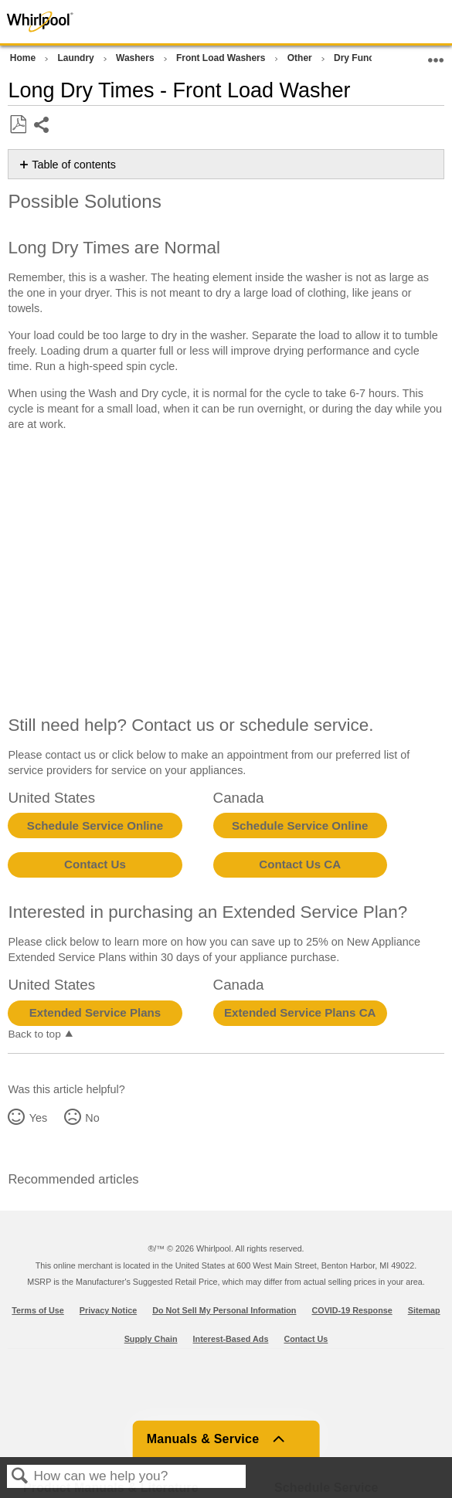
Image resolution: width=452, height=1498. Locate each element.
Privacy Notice (108, 1310)
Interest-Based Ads (231, 1338)
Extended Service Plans (95, 1012)
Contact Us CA (300, 864)
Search (20, 1477)
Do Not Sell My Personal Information (224, 1310)
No (92, 1118)
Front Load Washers (222, 58)
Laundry (77, 58)
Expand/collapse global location (435, 55)
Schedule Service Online (95, 825)
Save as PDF (17, 124)
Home (24, 58)
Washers (136, 58)
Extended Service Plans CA (300, 1012)
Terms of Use (38, 1310)
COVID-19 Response (351, 1310)
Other (300, 58)
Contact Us (95, 864)
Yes (38, 1118)
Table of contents (74, 164)
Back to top (34, 1034)
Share (42, 126)
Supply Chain (151, 1338)
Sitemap (424, 1310)
